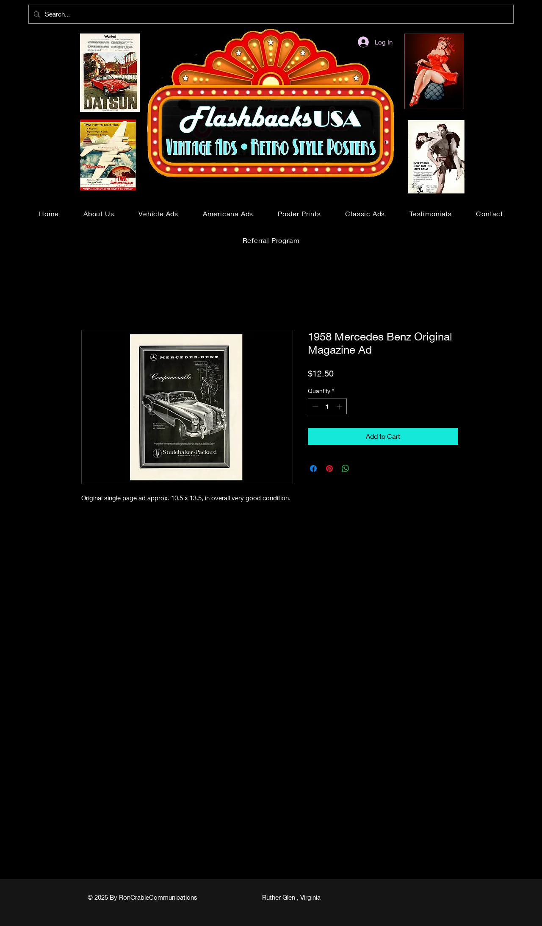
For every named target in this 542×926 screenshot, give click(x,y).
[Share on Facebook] (313, 468)
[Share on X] (362, 468)
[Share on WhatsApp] (345, 468)
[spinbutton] (327, 406)
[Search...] (270, 14)
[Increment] (340, 406)
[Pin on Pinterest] (329, 468)
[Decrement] (314, 406)
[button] (158, 213)
